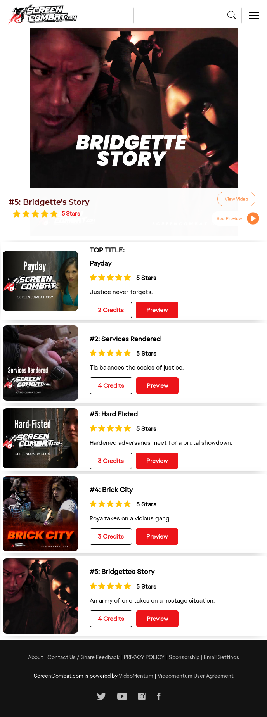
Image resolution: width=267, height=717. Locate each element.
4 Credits (111, 386)
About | (37, 657)
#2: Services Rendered (125, 338)
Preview (157, 310)
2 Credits (111, 310)
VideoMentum (136, 675)
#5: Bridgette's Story (49, 202)
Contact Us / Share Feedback (83, 657)
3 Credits (111, 461)
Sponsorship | (186, 657)
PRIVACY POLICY (144, 657)
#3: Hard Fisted (114, 413)
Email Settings (221, 657)
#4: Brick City (111, 489)
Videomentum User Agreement (196, 675)
